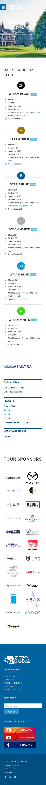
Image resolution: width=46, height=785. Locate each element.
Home (5, 32)
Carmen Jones (20, 115)
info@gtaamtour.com (11, 765)
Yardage (34, 94)
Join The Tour (10, 676)
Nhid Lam (17, 205)
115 (21, 344)
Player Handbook (13, 683)
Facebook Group (12, 690)
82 (21, 209)
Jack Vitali (18, 296)
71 (21, 118)
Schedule (8, 679)
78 (21, 164)
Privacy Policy (9, 772)
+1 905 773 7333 (10, 769)
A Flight (7, 410)
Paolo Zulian (27, 205)
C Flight (7, 418)
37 (26, 299)
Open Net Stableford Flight (16, 422)
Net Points (8, 436)
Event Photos (11, 686)
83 (21, 254)
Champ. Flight (10, 406)
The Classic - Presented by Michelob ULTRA (19, 34)
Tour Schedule (20, 32)
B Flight (7, 414)
